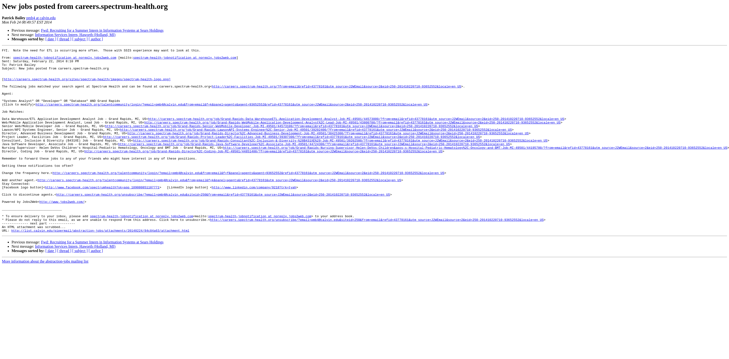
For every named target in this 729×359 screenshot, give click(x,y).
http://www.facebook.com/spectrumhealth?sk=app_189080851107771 (102, 215)
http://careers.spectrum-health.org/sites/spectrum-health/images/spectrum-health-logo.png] (87, 85)
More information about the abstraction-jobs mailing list (45, 298)
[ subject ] (80, 39)
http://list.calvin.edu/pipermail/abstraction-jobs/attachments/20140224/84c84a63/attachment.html (100, 267)
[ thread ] (64, 39)
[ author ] (96, 39)
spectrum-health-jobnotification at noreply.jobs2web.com (64, 59)
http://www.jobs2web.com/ (61, 232)
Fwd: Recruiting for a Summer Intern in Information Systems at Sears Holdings (102, 30)
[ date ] (50, 39)
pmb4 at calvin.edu (41, 18)
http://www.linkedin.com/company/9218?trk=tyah (254, 215)
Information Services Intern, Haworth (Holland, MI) (75, 35)
